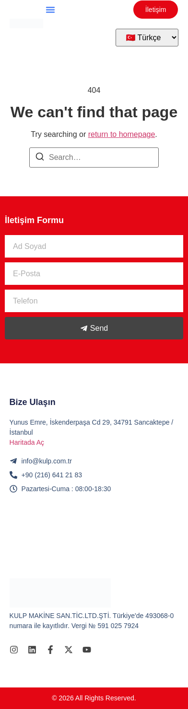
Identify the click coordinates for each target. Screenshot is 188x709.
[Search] (39, 158)
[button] (50, 9)
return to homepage (121, 134)
